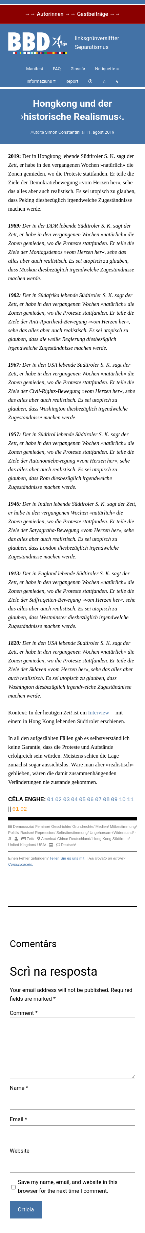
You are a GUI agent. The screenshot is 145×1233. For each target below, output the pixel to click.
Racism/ (27, 832)
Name (19, 1087)
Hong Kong (101, 838)
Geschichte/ (61, 826)
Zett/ (30, 838)
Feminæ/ (42, 826)
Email (18, 1119)
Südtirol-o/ (121, 838)
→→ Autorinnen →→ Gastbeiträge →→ (72, 14)
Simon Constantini (62, 132)
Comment (24, 1012)
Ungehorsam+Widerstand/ (112, 832)
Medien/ (102, 826)
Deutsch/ (68, 844)
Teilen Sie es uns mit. (67, 858)
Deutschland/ (80, 838)
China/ (62, 838)
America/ (48, 838)
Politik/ (13, 832)
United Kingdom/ (22, 844)
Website (19, 1150)
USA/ (41, 844)
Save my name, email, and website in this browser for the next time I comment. (68, 1185)
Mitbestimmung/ (123, 826)
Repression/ (45, 832)
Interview (98, 713)
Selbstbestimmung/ (72, 832)
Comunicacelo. (20, 864)
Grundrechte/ (83, 826)
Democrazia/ (23, 826)
